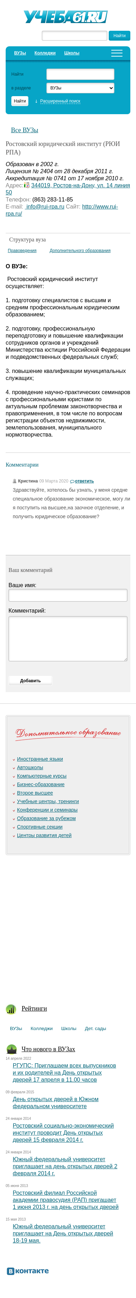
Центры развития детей (44, 835)
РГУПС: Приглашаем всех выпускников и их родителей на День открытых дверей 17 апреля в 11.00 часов (64, 1073)
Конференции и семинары (47, 810)
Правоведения (22, 250)
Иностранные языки (40, 759)
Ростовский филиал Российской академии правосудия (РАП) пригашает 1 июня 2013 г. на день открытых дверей (66, 1200)
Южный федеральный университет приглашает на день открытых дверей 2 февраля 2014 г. (65, 1166)
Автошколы (30, 767)
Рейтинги (34, 1008)
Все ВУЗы (24, 130)
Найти (17, 74)
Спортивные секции (40, 827)
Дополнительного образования (80, 250)
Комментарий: (27, 611)
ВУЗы (20, 53)
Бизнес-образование (40, 784)
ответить (84, 481)
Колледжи (45, 53)
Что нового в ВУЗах (48, 1049)
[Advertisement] (68, 926)
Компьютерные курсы (42, 776)
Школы (71, 53)
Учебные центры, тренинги (48, 801)
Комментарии (22, 465)
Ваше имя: (22, 585)
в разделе (21, 88)
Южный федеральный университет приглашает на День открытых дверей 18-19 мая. (63, 1233)
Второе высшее (35, 793)
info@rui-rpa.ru (44, 207)
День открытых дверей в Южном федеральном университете (55, 1102)
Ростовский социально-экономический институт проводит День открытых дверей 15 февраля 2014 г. (63, 1133)
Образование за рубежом (46, 818)
